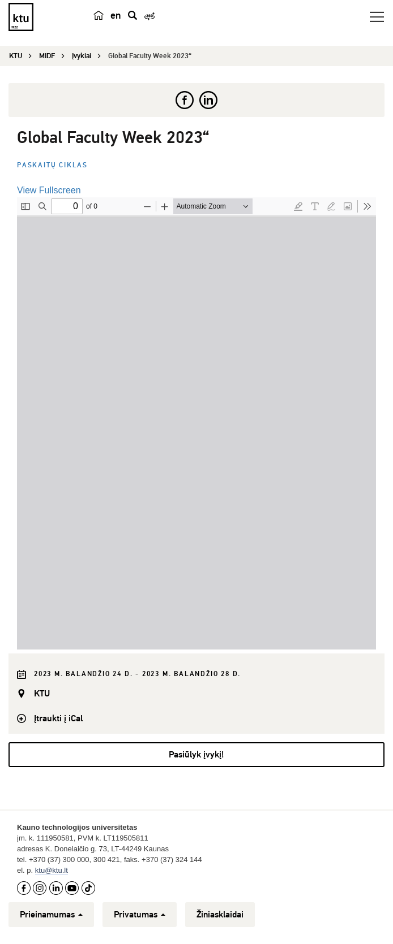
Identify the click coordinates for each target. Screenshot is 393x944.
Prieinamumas (51, 914)
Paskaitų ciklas (52, 165)
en (115, 15)
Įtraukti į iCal (58, 718)
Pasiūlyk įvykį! (196, 754)
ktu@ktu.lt (51, 870)
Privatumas (139, 914)
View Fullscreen (49, 190)
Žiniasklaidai (220, 914)
